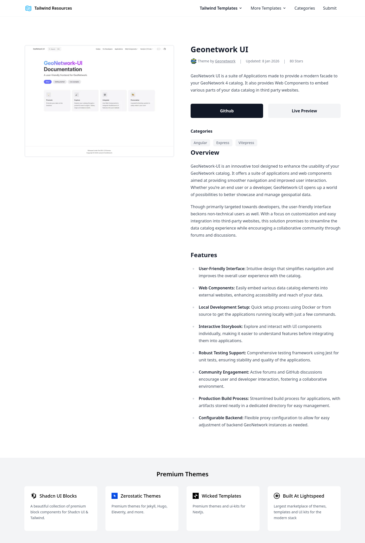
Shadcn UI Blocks (58, 496)
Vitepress (246, 142)
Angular (200, 142)
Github (227, 111)
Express (222, 142)
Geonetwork (225, 61)
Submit (330, 8)
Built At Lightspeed (303, 496)
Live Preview (304, 111)
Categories (305, 8)
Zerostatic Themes (141, 496)
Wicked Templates (221, 496)
